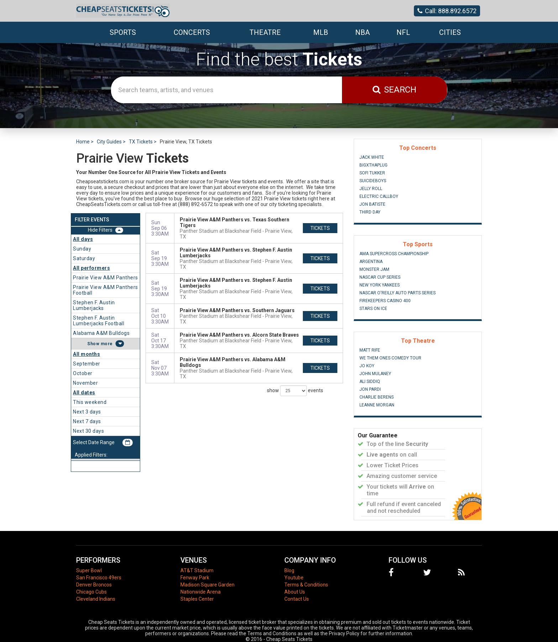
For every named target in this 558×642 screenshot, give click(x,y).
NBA (362, 32)
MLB (320, 32)
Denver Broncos (94, 585)
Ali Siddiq (369, 381)
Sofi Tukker (372, 172)
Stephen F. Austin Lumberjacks (94, 305)
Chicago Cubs (91, 592)
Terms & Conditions (306, 585)
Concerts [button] (192, 32)
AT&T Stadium (197, 570)
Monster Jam (374, 269)
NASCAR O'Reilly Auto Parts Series (397, 292)
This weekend (89, 402)
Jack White (371, 157)
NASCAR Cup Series (379, 277)
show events (295, 390)
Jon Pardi (370, 389)
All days (83, 239)
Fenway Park (194, 577)
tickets (320, 228)
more (107, 343)
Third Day (369, 212)
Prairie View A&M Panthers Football (105, 290)
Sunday (82, 249)
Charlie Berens (376, 397)
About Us (294, 592)
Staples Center (197, 599)
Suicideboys (372, 180)
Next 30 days (88, 431)
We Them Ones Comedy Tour (390, 358)
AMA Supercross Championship (393, 253)
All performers (91, 268)
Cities (450, 32)
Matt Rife (369, 350)
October (83, 373)
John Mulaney (375, 373)
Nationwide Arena (200, 592)
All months (86, 354)
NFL (403, 32)
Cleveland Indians (95, 599)
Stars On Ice (373, 308)
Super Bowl (89, 570)
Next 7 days (87, 421)
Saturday (84, 258)
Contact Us (296, 599)
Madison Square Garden (207, 585)
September (86, 364)
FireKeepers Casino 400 (385, 300)
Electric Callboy (378, 196)
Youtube (294, 577)
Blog (289, 570)
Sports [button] (123, 32)
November (85, 383)
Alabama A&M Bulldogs (101, 333)
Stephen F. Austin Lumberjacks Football (98, 320)
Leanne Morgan (376, 404)
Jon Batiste (372, 204)
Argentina (371, 261)
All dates (84, 392)
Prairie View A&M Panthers (105, 277)
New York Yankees (379, 285)
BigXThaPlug (373, 165)
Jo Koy (366, 365)
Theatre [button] (265, 32)
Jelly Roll (370, 188)
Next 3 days (87, 412)
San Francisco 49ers (98, 577)
